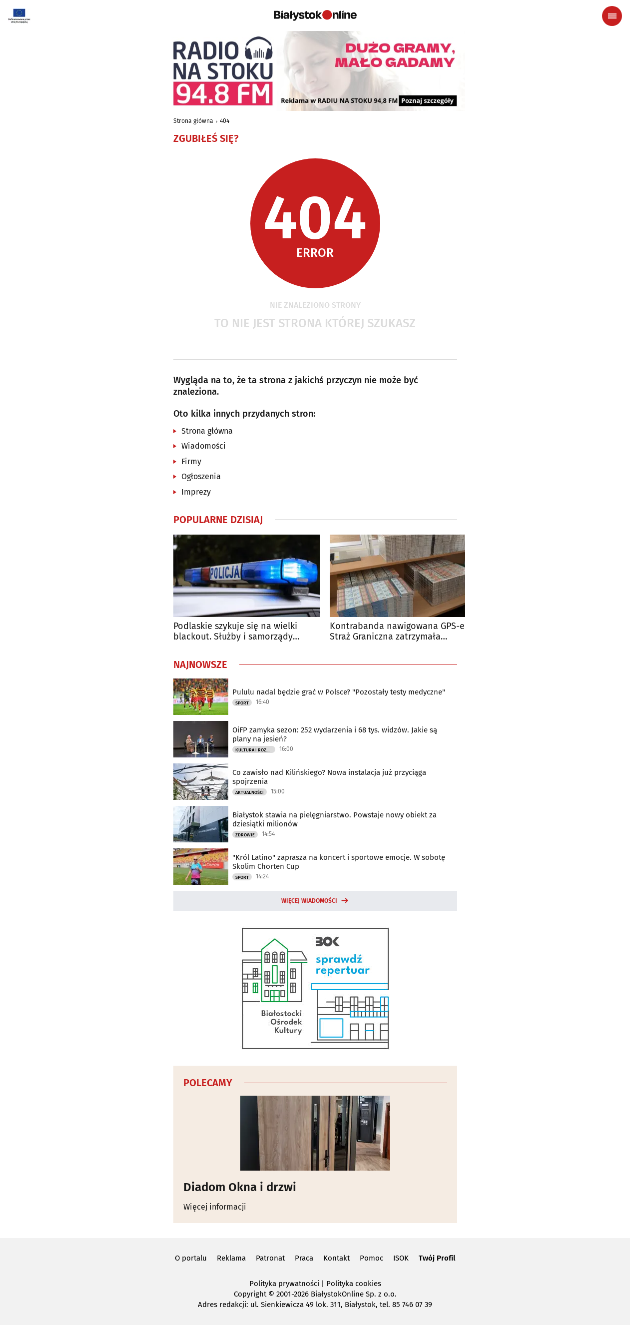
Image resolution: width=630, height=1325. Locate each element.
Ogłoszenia (201, 476)
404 (224, 120)
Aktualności (249, 792)
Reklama (231, 1258)
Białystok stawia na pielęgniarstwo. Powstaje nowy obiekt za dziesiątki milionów (334, 819)
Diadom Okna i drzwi (239, 1187)
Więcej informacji (214, 1207)
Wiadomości (203, 446)
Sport (242, 702)
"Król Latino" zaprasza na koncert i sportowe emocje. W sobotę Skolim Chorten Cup (338, 862)
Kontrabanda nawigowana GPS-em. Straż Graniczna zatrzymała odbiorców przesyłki (402, 632)
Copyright (250, 1294)
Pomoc (371, 1258)
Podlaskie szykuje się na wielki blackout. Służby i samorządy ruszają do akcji (235, 632)
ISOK (401, 1258)
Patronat (270, 1258)
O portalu (191, 1258)
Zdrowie (245, 834)
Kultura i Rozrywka (255, 749)
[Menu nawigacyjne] (612, 16)
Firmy (191, 461)
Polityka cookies (353, 1283)
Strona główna (193, 120)
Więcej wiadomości (309, 900)
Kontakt (336, 1258)
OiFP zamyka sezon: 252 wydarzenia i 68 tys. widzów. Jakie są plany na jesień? (334, 734)
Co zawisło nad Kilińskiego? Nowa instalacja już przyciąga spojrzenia (329, 777)
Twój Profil (437, 1258)
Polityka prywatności (284, 1283)
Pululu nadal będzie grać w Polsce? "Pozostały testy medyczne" (338, 691)
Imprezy (196, 492)
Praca (304, 1258)
